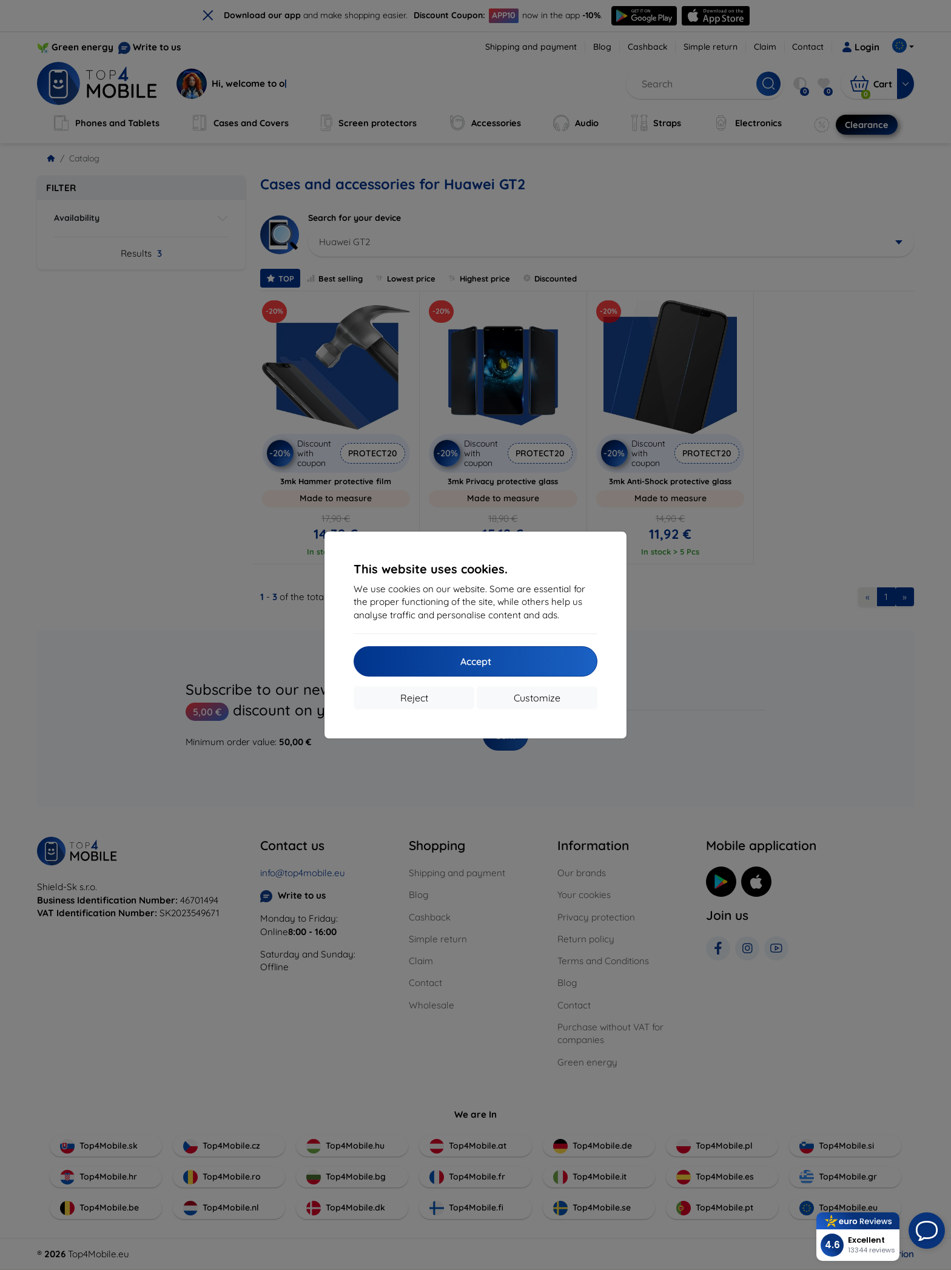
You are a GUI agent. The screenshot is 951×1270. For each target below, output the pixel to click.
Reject (414, 698)
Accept (475, 661)
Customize (537, 698)
